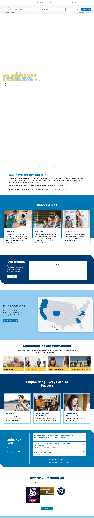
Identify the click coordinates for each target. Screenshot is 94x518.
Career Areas (62, 2)
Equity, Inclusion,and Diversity (42, 412)
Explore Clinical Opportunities (12, 83)
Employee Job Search (84, 12)
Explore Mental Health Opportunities (13, 85)
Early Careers (70, 231)
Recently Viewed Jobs (14, 450)
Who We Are (40, 2)
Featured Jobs (12, 446)
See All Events (12, 276)
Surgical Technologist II (42, 450)
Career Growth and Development (73, 412)
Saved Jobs (15, 12)
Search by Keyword (9, 7)
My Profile (5, 12)
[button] (83, 433)
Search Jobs (86, 9)
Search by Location (41, 7)
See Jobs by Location (10, 320)
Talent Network (87, 2)
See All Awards (47, 507)
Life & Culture (51, 2)
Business (39, 231)
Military (9, 411)
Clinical (9, 231)
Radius (70, 7)
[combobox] (50, 9)
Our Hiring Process (74, 2)
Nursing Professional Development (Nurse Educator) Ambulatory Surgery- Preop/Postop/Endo (53, 434)
